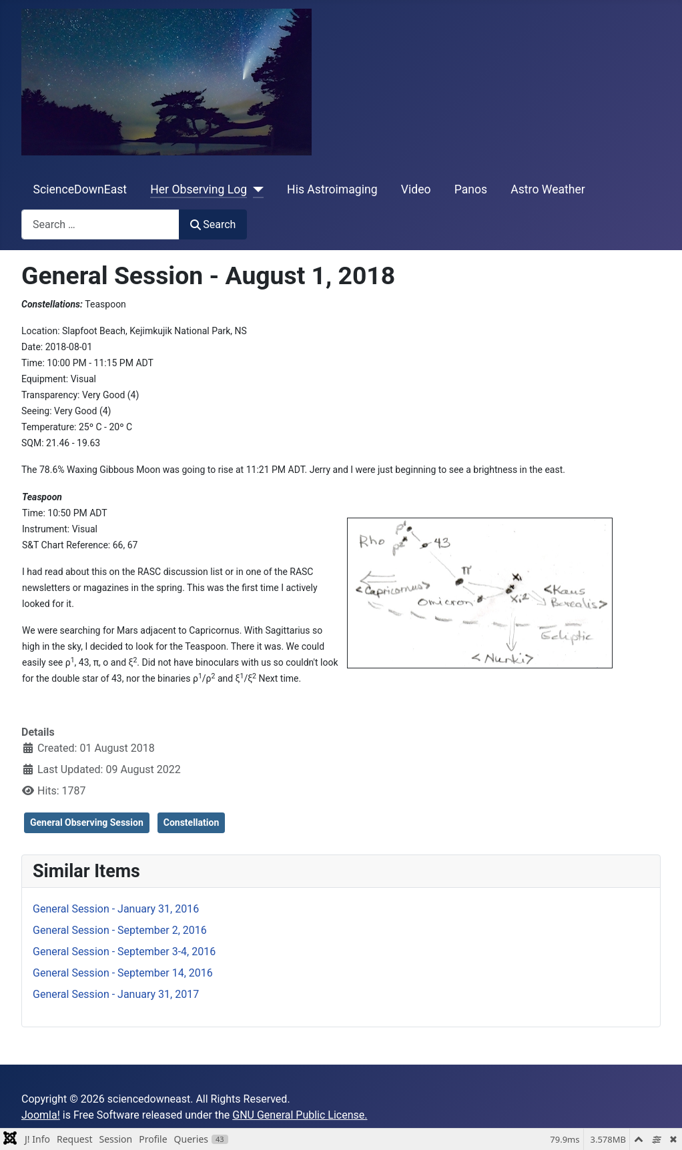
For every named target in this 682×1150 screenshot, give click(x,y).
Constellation (191, 822)
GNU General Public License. (299, 1115)
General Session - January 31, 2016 (116, 909)
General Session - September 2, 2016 (120, 930)
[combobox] (100, 224)
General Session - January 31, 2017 (116, 994)
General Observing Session (86, 822)
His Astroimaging (332, 189)
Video (416, 189)
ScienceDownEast (80, 189)
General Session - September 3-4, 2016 (124, 951)
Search (213, 224)
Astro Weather (547, 189)
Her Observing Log (198, 189)
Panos (470, 189)
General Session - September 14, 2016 (123, 973)
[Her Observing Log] (255, 189)
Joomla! (40, 1115)
